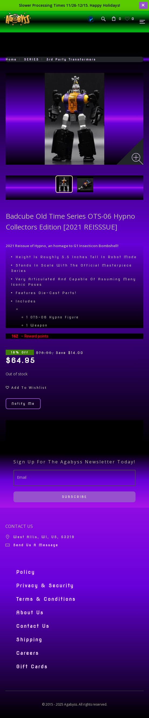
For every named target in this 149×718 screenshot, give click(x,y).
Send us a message (35, 545)
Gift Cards (32, 666)
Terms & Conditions (46, 599)
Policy (25, 572)
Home (11, 59)
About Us (30, 612)
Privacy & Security (45, 585)
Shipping (29, 639)
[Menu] (142, 22)
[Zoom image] (137, 159)
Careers (27, 653)
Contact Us (33, 626)
